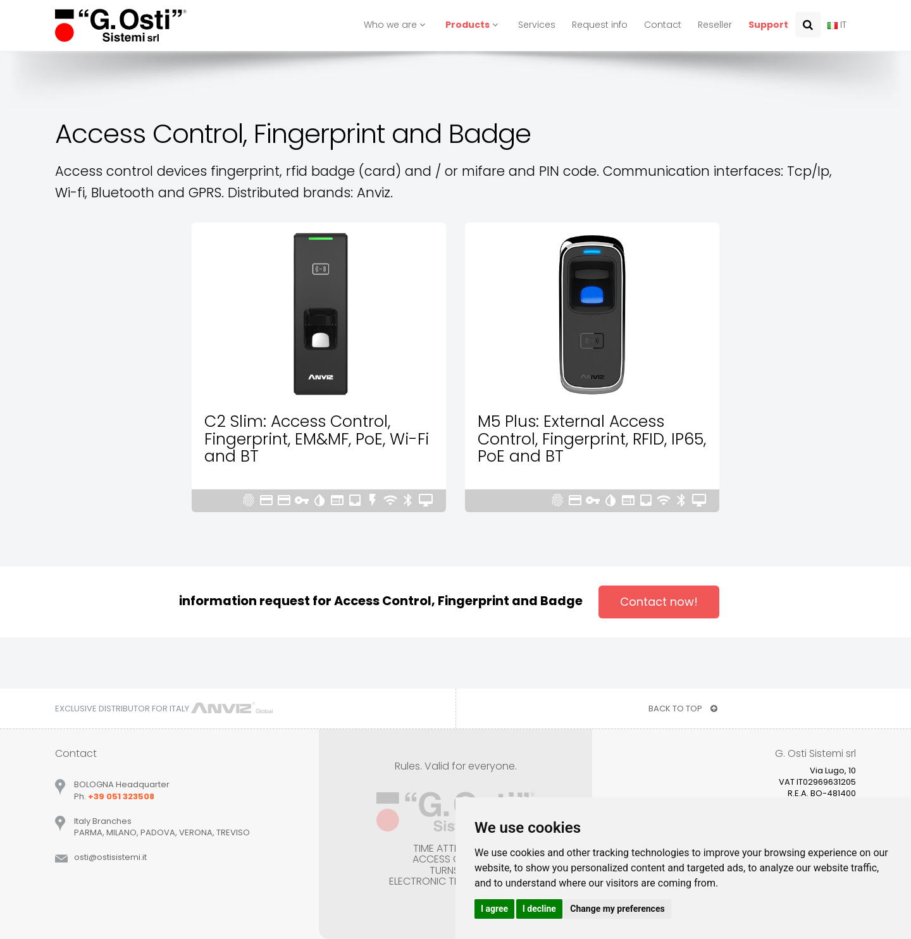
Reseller (715, 24)
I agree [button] (494, 909)
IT (836, 24)
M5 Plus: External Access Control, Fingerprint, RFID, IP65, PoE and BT (592, 438)
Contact (662, 24)
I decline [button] (539, 909)
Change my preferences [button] (617, 909)
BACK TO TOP (682, 709)
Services (536, 24)
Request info (600, 24)
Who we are (396, 24)
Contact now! (659, 602)
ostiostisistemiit (110, 857)
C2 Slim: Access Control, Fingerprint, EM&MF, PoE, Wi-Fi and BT (316, 438)
